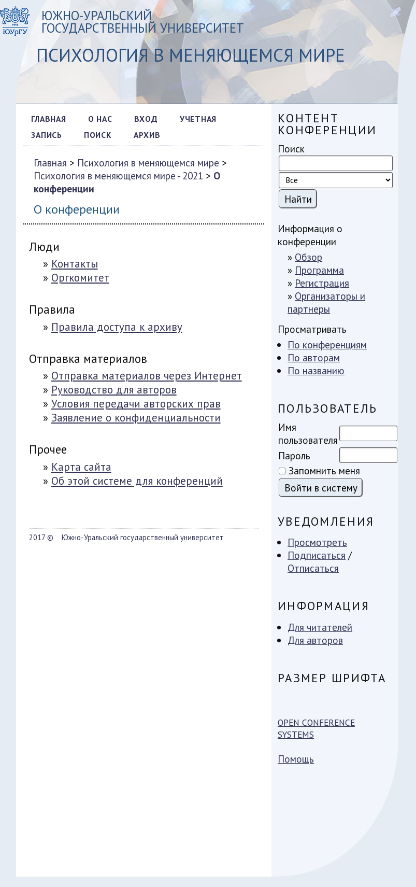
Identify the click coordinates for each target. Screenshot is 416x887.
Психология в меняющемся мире (148, 162)
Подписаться (317, 554)
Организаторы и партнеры (326, 302)
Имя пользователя (308, 433)
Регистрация (322, 282)
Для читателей (320, 627)
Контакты (74, 264)
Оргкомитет (80, 278)
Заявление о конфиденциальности (136, 418)
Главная (48, 119)
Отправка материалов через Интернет (146, 376)
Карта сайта (81, 467)
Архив (147, 135)
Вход (146, 119)
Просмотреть (317, 542)
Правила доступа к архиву (116, 327)
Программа (319, 269)
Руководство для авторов (114, 390)
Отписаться (313, 567)
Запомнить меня (324, 470)
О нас (100, 119)
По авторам (314, 357)
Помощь (296, 758)
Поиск (98, 135)
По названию (316, 370)
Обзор (308, 256)
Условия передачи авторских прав (136, 404)
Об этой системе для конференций (137, 481)
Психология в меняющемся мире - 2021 (118, 175)
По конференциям (327, 344)
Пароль (294, 455)
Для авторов (315, 639)
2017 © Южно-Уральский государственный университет (126, 537)
